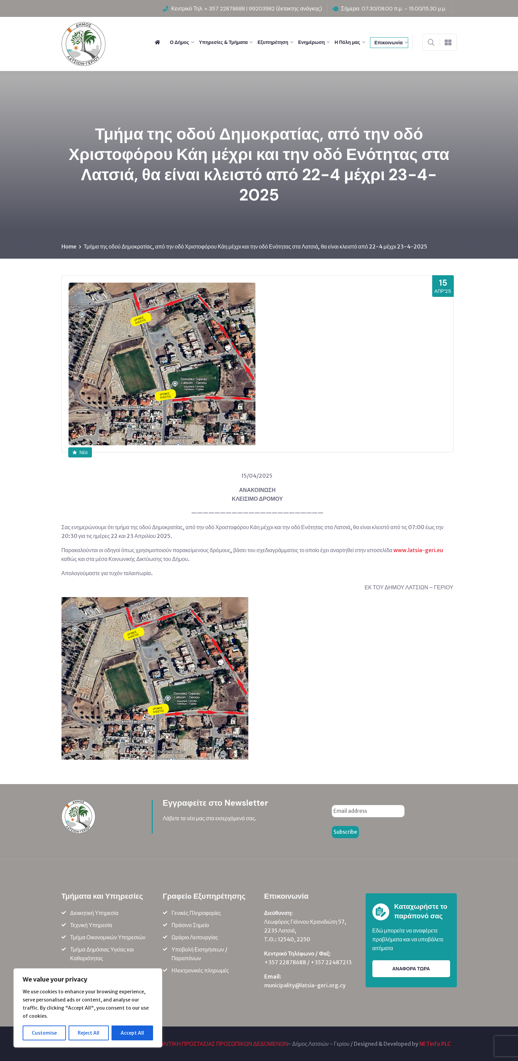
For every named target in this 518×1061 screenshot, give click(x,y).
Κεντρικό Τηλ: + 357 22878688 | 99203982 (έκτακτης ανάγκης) (246, 8)
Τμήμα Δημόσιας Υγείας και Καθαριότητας (102, 954)
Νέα (80, 452)
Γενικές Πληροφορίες (196, 913)
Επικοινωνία (388, 43)
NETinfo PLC (435, 1043)
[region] (88, 1007)
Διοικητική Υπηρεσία (94, 913)
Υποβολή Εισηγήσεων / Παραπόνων (199, 954)
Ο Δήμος (179, 42)
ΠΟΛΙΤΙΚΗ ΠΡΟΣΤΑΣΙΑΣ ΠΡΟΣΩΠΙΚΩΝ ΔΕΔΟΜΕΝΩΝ (221, 1043)
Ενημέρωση (311, 42)
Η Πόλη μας (347, 42)
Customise (44, 1033)
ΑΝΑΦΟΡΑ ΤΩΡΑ (411, 969)
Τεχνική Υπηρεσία (91, 925)
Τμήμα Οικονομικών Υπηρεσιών (108, 937)
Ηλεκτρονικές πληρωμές (200, 970)
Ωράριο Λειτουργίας (195, 937)
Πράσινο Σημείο (190, 925)
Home (68, 246)
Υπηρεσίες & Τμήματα (223, 42)
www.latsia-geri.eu (418, 550)
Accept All (132, 1033)
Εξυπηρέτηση (272, 42)
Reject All (88, 1033)
